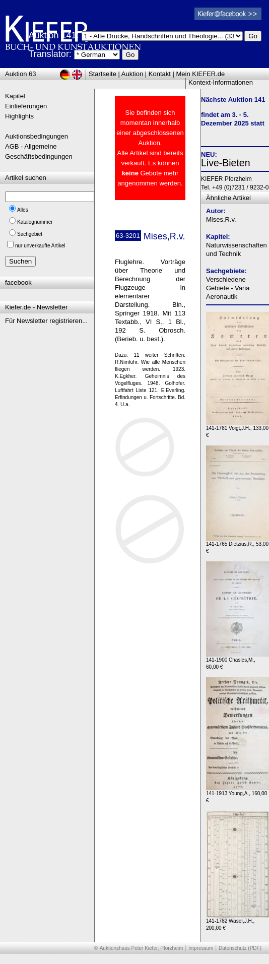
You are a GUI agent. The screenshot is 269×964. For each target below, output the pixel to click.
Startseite (102, 74)
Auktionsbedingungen (36, 136)
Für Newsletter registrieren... (46, 321)
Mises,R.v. (221, 219)
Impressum (200, 948)
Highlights (19, 116)
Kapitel (15, 96)
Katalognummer (35, 222)
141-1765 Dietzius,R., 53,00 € (237, 545)
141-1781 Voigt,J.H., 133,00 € (237, 429)
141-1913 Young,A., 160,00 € (237, 794)
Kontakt (160, 74)
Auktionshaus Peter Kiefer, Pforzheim (141, 948)
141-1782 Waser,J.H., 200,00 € (237, 922)
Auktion (132, 74)
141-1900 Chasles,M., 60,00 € (237, 661)
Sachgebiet (29, 234)
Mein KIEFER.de (200, 74)
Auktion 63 (20, 74)
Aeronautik (221, 296)
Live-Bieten (225, 162)
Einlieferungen (26, 106)
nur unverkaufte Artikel (40, 245)
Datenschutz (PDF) (240, 948)
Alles (22, 210)
